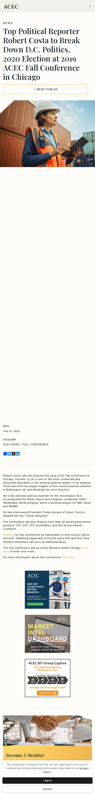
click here (68, 557)
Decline (47, 789)
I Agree (47, 780)
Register (8, 534)
